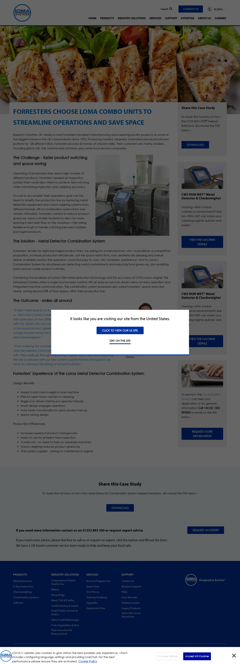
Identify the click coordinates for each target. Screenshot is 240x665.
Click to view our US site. (120, 330)
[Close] (234, 658)
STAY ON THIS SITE (120, 340)
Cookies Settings (168, 658)
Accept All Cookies (197, 658)
